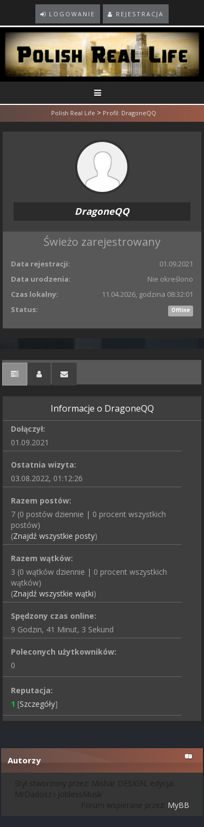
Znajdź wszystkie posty (54, 536)
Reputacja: (32, 690)
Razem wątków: (42, 558)
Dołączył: (28, 429)
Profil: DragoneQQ (129, 113)
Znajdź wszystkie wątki (53, 593)
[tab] (14, 374)
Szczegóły (37, 704)
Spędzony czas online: (53, 616)
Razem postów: (41, 500)
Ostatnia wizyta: (43, 464)
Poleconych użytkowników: (63, 651)
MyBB (178, 805)
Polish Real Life (73, 113)
